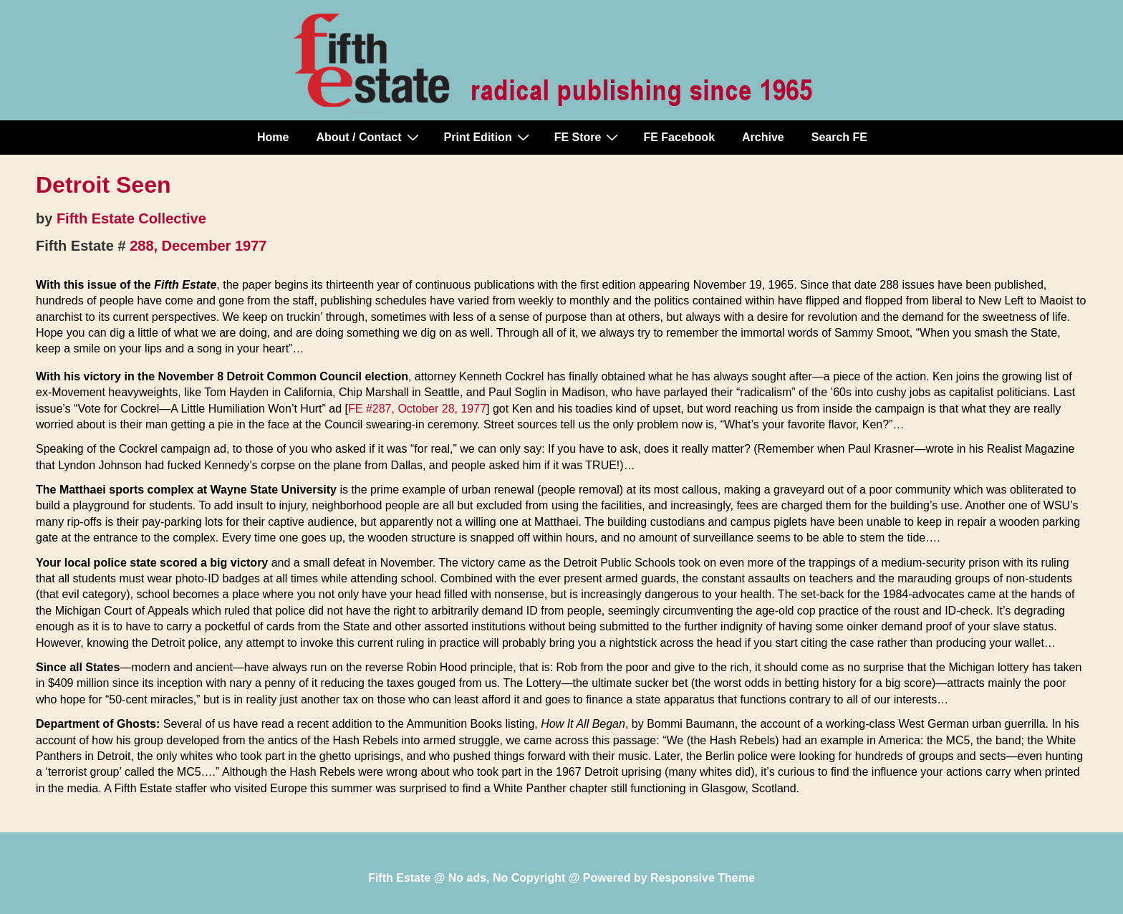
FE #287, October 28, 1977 (417, 409)
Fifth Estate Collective (131, 218)
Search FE (839, 137)
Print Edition (488, 137)
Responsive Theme (702, 878)
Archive (763, 137)
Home (273, 137)
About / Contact (369, 137)
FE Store (588, 137)
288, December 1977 (198, 246)
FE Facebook (679, 137)
